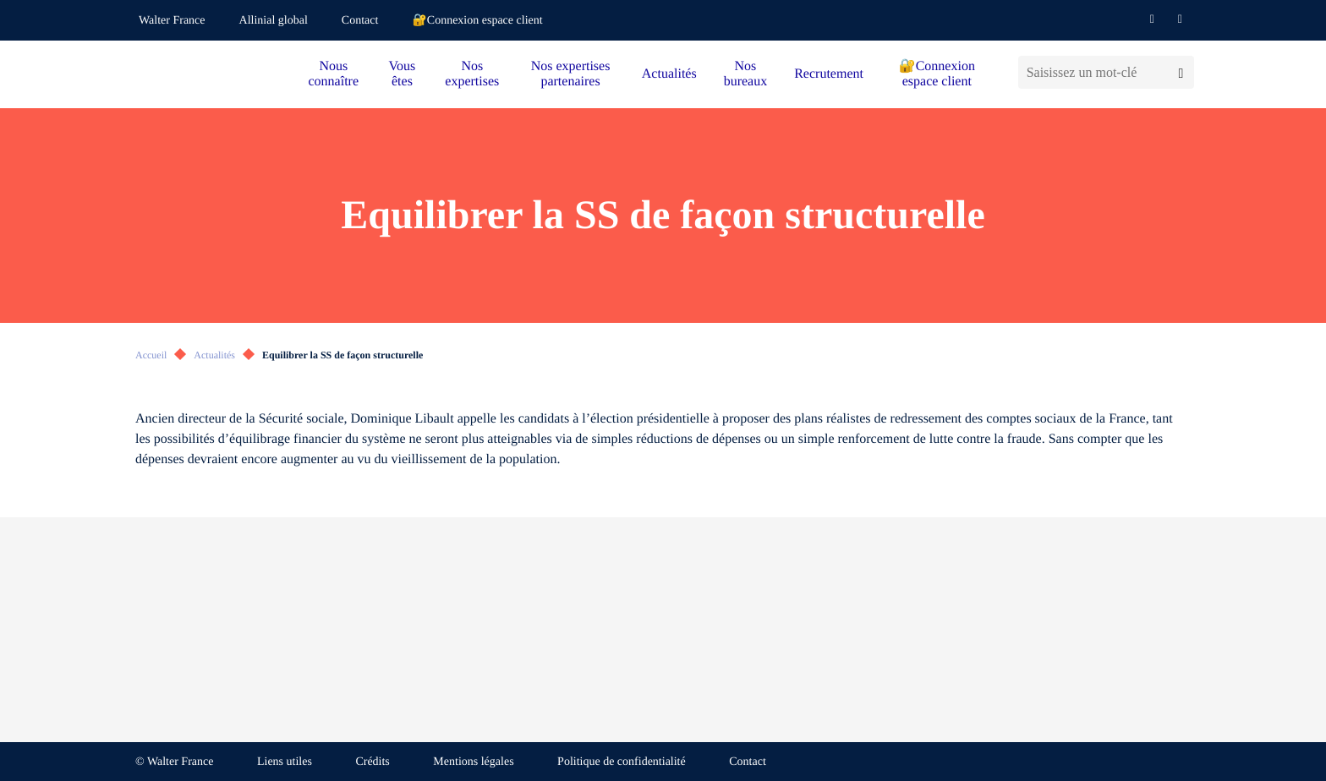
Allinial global (273, 20)
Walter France (172, 20)
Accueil (151, 355)
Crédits (372, 762)
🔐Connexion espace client (477, 20)
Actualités (669, 74)
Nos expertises (472, 74)
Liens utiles (284, 762)
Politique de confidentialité (621, 762)
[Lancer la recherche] (1181, 72)
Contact (360, 20)
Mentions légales (473, 762)
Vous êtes (402, 74)
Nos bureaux (746, 74)
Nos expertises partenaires (571, 74)
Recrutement (828, 74)
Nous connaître (334, 74)
